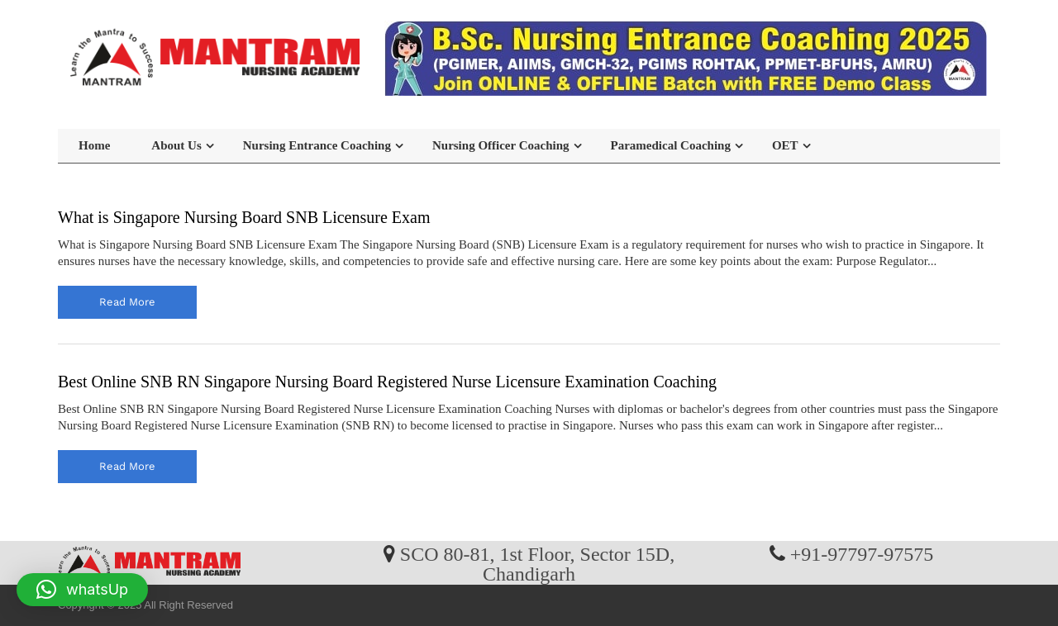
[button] (82, 589)
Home (94, 145)
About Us (176, 145)
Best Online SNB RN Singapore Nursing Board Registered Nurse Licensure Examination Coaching (387, 381)
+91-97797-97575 (862, 553)
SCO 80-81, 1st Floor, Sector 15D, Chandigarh (537, 563)
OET (785, 145)
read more (127, 302)
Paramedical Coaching (671, 145)
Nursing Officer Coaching (501, 145)
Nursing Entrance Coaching (317, 145)
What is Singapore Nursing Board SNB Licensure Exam (244, 217)
